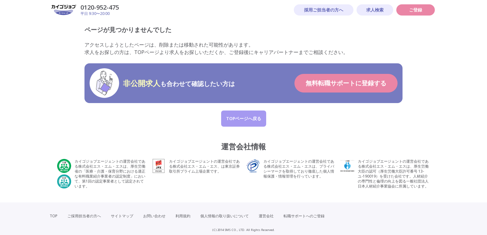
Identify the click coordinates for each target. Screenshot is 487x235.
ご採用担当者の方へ (84, 216)
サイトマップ (122, 216)
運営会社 (266, 216)
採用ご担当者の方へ (323, 10)
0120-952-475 (99, 7)
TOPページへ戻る (243, 118)
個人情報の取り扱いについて (224, 216)
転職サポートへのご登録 (304, 216)
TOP (53, 216)
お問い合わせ (154, 216)
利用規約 (182, 216)
